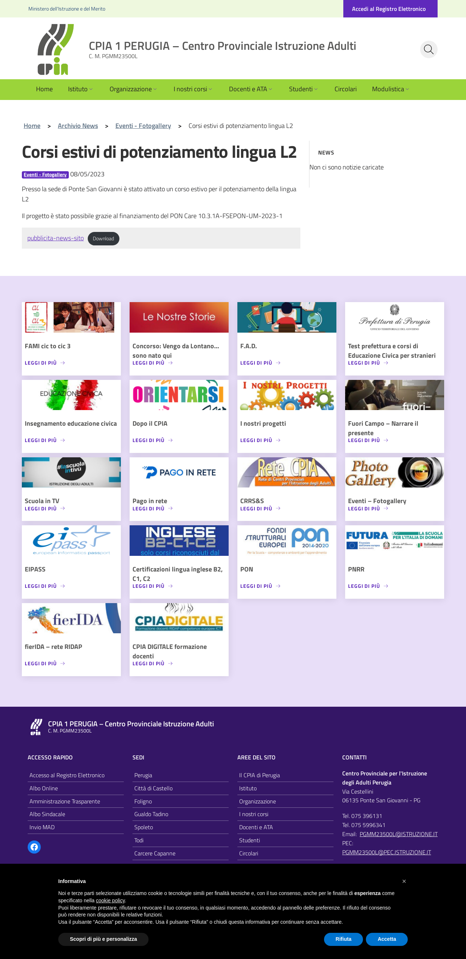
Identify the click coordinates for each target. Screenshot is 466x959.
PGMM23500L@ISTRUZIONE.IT (399, 834)
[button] (404, 881)
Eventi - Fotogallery (45, 174)
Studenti (304, 89)
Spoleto (143, 827)
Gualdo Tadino (151, 814)
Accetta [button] (387, 939)
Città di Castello (153, 788)
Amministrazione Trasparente (64, 801)
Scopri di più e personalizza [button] (103, 939)
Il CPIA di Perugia (259, 775)
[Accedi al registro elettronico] (390, 8)
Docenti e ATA (251, 89)
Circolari (346, 89)
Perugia (143, 775)
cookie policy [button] (110, 900)
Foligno (143, 801)
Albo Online (43, 788)
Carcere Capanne (154, 853)
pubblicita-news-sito (55, 238)
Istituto (81, 89)
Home (44, 89)
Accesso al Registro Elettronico (66, 775)
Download (103, 238)
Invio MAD (42, 827)
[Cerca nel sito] (429, 49)
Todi (138, 840)
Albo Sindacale (47, 814)
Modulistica (391, 89)
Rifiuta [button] (344, 939)
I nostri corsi (194, 89)
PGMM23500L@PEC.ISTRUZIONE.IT (386, 852)
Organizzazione (134, 89)
